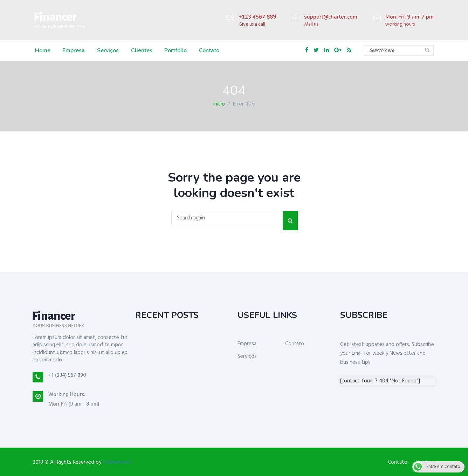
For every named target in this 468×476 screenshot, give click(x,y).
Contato (207, 50)
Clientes (140, 50)
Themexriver (117, 462)
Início (219, 104)
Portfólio (174, 50)
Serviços (107, 50)
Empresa (73, 50)
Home (42, 50)
